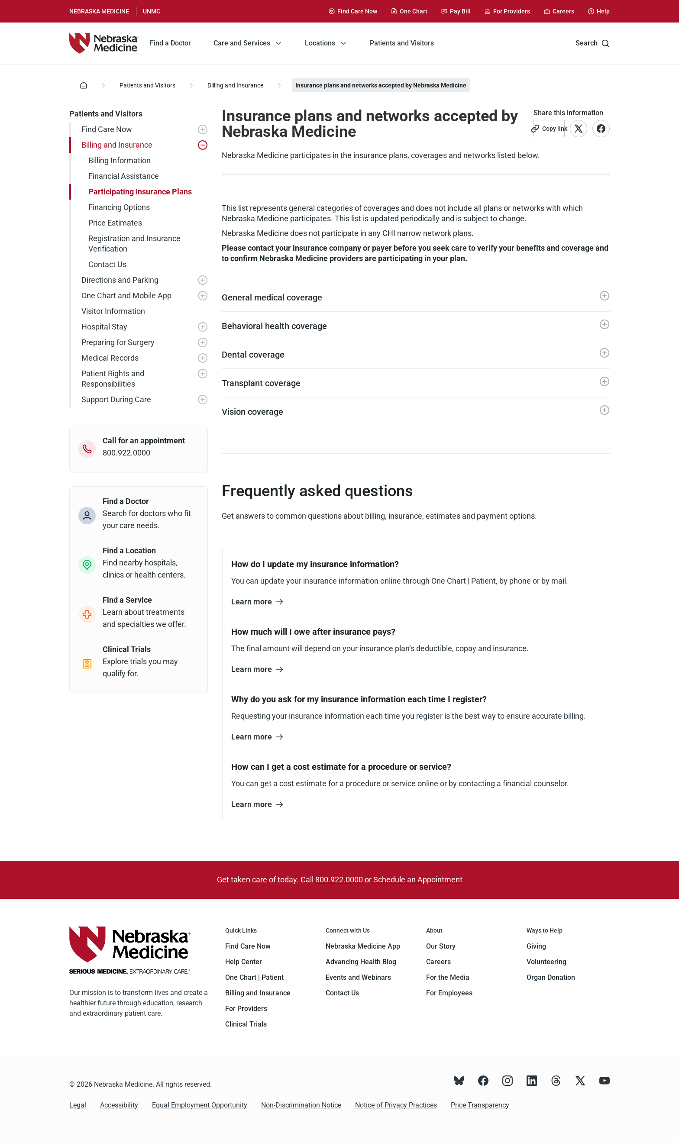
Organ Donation (551, 977)
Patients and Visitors (147, 85)
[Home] (83, 85)
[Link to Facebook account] (601, 128)
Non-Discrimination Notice (301, 1105)
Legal (77, 1105)
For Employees (449, 993)
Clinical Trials (246, 1024)
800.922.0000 (339, 879)
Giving (536, 946)
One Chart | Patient (254, 977)
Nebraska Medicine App (363, 946)
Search (593, 43)
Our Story (441, 946)
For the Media (447, 977)
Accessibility (119, 1105)
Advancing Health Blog (361, 962)
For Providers (246, 1008)
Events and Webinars (358, 977)
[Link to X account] (578, 128)
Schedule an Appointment (417, 879)
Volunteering (546, 962)
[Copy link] (549, 128)
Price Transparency (480, 1105)
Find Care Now (248, 946)
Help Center (243, 962)
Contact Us (342, 993)
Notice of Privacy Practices (396, 1105)
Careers (438, 962)
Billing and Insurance (235, 85)
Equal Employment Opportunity (199, 1105)
